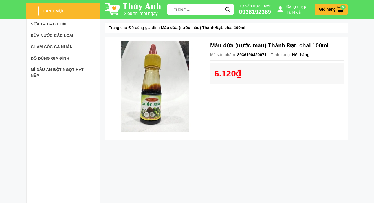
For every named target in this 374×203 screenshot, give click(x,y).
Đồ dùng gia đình (50, 58)
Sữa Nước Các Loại (52, 35)
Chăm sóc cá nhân (52, 47)
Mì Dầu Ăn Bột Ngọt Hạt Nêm (57, 72)
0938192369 (255, 12)
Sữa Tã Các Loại (49, 24)
